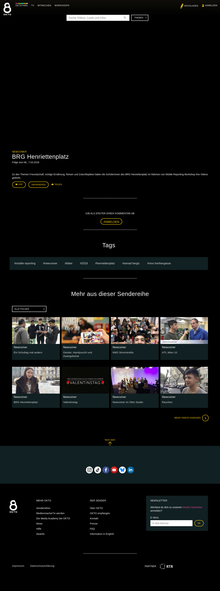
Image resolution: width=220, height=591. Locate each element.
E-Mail (154, 515)
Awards (40, 531)
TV (33, 5)
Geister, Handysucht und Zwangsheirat (84, 352)
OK (199, 521)
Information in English (102, 531)
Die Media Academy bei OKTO (53, 516)
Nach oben (110, 439)
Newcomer (19, 151)
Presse (94, 521)
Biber (69, 262)
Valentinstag (70, 400)
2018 (85, 262)
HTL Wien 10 (169, 352)
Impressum (18, 563)
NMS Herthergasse (160, 262)
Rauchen (167, 400)
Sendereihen (43, 506)
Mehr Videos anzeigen (191, 416)
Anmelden (111, 221)
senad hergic (132, 262)
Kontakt (94, 516)
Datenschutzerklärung (42, 563)
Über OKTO (96, 506)
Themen (140, 18)
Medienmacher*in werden (50, 511)
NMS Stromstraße (123, 352)
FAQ (92, 526)
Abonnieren (38, 184)
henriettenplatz (106, 262)
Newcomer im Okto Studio (127, 400)
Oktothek (22, 5)
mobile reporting (26, 262)
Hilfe (38, 526)
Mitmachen (45, 5)
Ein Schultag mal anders (27, 352)
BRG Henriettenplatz (25, 400)
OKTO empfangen (100, 511)
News (39, 521)
